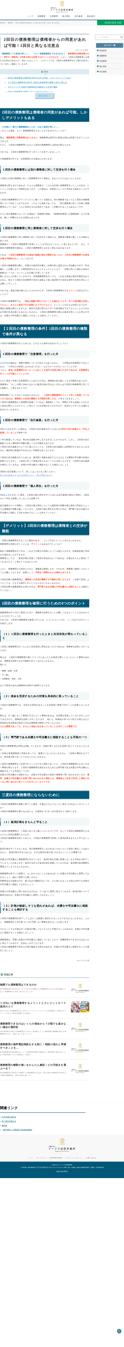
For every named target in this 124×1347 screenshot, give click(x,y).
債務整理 (41, 16)
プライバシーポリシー (74, 1157)
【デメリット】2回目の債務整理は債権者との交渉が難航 (32, 87)
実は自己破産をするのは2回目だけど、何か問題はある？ (26, 475)
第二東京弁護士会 (9, 1120)
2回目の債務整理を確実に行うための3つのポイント (30, 92)
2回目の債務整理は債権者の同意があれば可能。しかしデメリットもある (39, 78)
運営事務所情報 (56, 1157)
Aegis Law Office (62, 1170)
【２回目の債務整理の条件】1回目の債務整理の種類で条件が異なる (37, 82)
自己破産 (79, 16)
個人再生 (66, 16)
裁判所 (4, 1125)
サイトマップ (41, 1157)
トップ (30, 16)
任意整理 (54, 16)
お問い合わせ (91, 1157)
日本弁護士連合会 (9, 1116)
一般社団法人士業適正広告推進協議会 (17, 1129)
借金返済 (91, 16)
